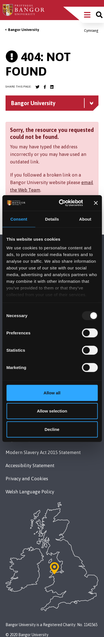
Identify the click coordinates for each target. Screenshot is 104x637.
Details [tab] (52, 218)
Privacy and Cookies (27, 478)
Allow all (52, 392)
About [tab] (85, 218)
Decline (52, 429)
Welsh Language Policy (30, 491)
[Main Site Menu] (87, 15)
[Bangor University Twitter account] (37, 87)
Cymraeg (91, 30)
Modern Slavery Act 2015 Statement (43, 452)
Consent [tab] (18, 218)
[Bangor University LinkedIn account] (52, 87)
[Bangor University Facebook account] (44, 87)
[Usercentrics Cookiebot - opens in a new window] (61, 203)
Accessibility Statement (30, 465)
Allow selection (52, 411)
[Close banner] (96, 203)
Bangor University (23, 30)
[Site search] (99, 15)
